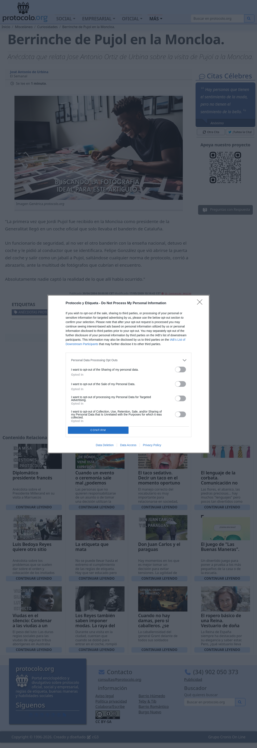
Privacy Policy (152, 445)
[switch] (180, 369)
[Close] (201, 303)
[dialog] (128, 374)
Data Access (128, 445)
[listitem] (128, 360)
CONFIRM (98, 430)
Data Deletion (105, 445)
